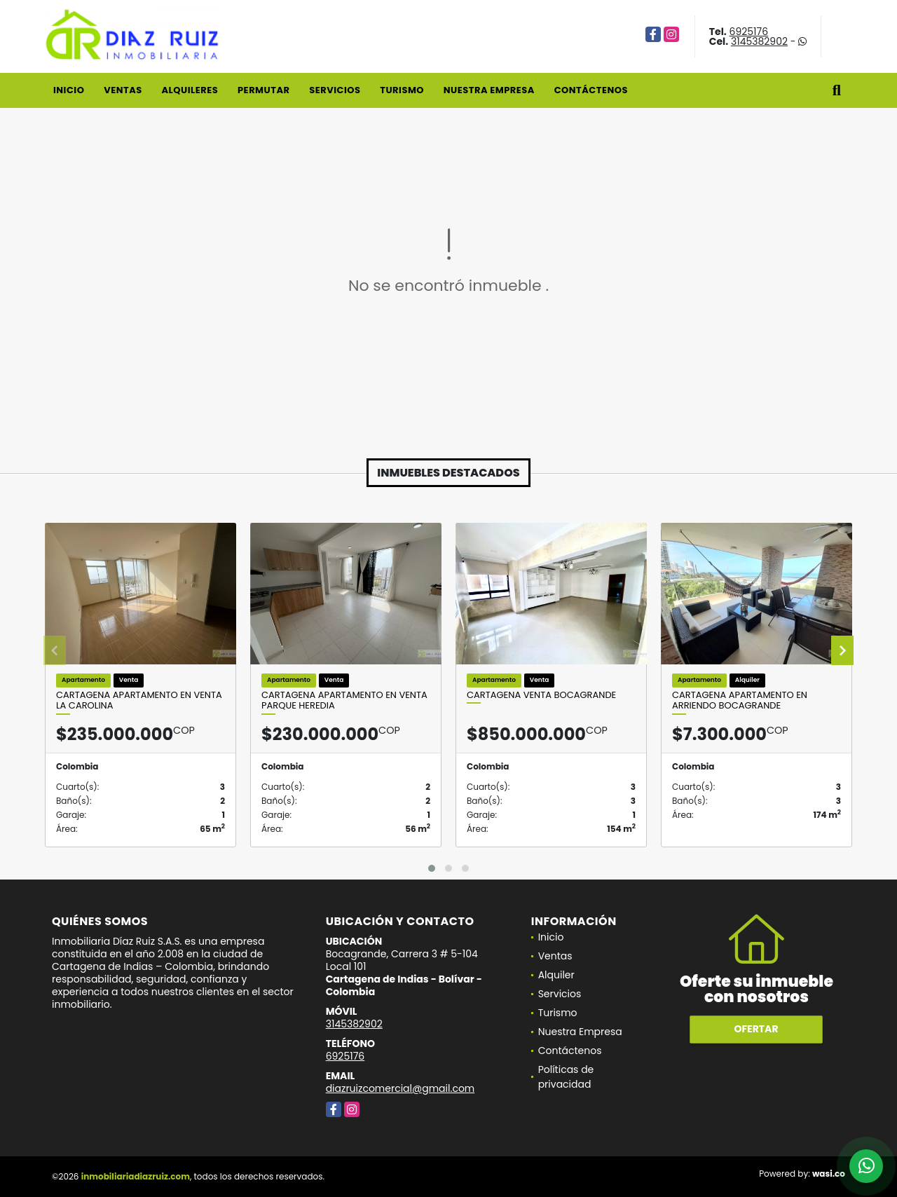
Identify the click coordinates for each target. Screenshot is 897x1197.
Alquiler (556, 975)
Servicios (334, 90)
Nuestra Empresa (489, 90)
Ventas (123, 90)
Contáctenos (591, 90)
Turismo (402, 90)
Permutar (263, 90)
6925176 (749, 32)
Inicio (68, 90)
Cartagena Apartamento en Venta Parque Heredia (344, 700)
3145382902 (759, 41)
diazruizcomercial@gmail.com (400, 1088)
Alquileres (189, 90)
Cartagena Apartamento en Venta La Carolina (139, 700)
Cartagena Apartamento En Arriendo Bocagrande (739, 700)
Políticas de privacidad (566, 1076)
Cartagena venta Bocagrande (541, 695)
